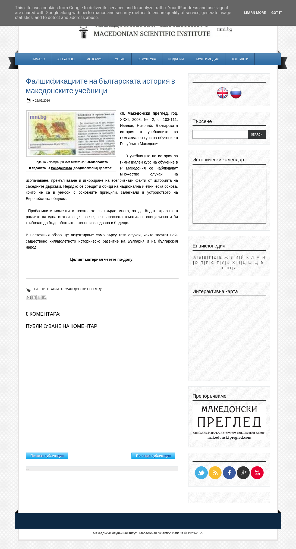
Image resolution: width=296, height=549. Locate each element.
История (95, 59)
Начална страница (100, 454)
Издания (176, 59)
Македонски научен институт (115, 533)
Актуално (65, 59)
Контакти (239, 59)
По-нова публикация (47, 456)
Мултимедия (207, 59)
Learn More (255, 13)
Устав (120, 59)
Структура (147, 59)
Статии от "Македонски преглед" (74, 289)
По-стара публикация (153, 456)
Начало (38, 59)
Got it (276, 13)
